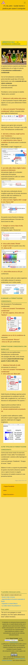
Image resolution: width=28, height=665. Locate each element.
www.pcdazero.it (14, 642)
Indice (4, 490)
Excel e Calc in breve (8, 597)
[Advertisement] (14, 25)
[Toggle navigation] (25, 2)
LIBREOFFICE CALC (8, 42)
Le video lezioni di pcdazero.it (11, 606)
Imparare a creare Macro (9, 603)
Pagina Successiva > (8, 494)
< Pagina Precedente (8, 486)
